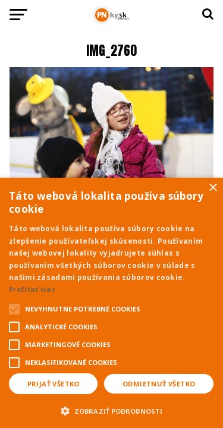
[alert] (111, 303)
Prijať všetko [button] (53, 383)
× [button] (212, 188)
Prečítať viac (32, 289)
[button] (111, 409)
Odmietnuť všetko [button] (159, 383)
